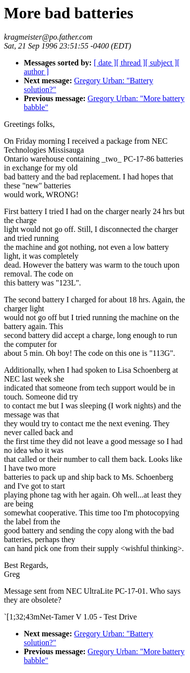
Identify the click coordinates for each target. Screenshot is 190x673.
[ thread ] (130, 62)
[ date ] (105, 62)
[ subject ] (161, 62)
